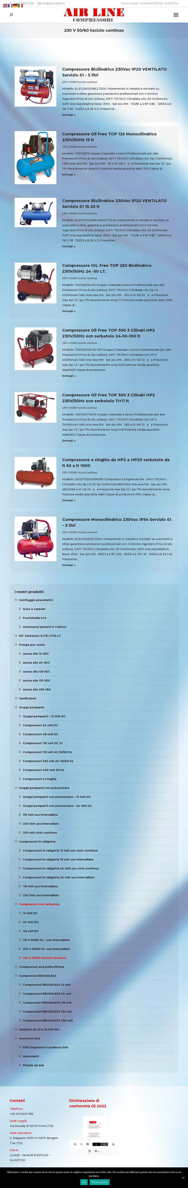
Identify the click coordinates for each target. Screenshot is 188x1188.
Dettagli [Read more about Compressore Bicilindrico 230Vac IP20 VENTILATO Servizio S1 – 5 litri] (67, 114)
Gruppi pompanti (31, 707)
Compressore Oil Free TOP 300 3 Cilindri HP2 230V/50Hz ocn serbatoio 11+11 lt (108, 398)
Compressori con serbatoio (39, 904)
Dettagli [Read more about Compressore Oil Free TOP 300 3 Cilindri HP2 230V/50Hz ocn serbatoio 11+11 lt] (67, 440)
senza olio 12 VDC (36, 653)
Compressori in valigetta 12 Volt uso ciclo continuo (60, 850)
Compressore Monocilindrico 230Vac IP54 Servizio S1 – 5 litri (116, 522)
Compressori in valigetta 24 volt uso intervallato (58, 877)
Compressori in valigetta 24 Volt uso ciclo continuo (61, 868)
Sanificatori (27, 698)
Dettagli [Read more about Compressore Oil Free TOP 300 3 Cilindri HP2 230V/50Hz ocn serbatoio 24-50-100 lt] (67, 375)
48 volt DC (31, 931)
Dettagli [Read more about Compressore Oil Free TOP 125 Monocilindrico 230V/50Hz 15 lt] (67, 174)
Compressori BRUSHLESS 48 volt (47, 1002)
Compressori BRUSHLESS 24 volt (47, 993)
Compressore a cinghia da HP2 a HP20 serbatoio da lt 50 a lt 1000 (116, 462)
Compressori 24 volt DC (40, 725)
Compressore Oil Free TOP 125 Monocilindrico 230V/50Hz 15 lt (109, 137)
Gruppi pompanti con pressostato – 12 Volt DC (57, 797)
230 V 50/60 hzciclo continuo (79, 82)
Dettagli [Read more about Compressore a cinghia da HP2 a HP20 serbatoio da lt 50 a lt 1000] (67, 500)
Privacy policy (100, 1182)
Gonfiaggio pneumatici (36, 600)
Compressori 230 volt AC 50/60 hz (48, 761)
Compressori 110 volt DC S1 (42, 743)
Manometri (31, 1056)
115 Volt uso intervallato (40, 815)
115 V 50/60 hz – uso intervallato (46, 940)
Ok (84, 1182)
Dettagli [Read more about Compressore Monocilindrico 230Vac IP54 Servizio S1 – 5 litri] (67, 565)
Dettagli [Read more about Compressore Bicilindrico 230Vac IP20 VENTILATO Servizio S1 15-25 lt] (67, 246)
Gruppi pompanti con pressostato (44, 788)
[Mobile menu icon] (176, 15)
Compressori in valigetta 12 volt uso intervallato (58, 859)
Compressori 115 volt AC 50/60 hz (47, 752)
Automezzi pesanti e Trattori (44, 627)
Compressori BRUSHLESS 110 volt (47, 1011)
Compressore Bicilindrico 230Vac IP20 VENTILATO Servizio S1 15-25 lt (114, 203)
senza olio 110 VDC (36, 680)
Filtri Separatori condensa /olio (45, 1047)
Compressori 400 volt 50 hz (43, 770)
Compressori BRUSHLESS (37, 976)
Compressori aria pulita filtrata (41, 967)
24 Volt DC (31, 922)
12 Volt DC (30, 913)
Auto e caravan (34, 609)
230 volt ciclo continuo (40, 832)
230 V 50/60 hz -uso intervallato (46, 949)
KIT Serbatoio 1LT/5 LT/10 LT (40, 636)
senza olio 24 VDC (36, 662)
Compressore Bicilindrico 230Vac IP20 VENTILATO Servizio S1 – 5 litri (114, 72)
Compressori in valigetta (37, 841)
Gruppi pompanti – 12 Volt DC (44, 716)
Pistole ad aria (33, 1065)
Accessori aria (29, 1038)
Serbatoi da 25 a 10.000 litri (39, 1029)
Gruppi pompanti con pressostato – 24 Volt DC (57, 806)
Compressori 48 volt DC (40, 734)
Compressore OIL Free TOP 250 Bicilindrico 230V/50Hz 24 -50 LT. (107, 268)
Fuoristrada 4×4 (34, 618)
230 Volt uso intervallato (41, 823)
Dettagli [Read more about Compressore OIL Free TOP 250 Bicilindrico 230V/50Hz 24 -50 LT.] (67, 311)
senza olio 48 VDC (36, 671)
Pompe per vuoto (32, 645)
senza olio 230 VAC (37, 689)
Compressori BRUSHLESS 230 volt (48, 1020)
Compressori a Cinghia (39, 779)
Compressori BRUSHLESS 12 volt (46, 984)
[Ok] (183, 1178)
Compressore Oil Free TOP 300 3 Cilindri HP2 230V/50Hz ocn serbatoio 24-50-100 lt (108, 333)
